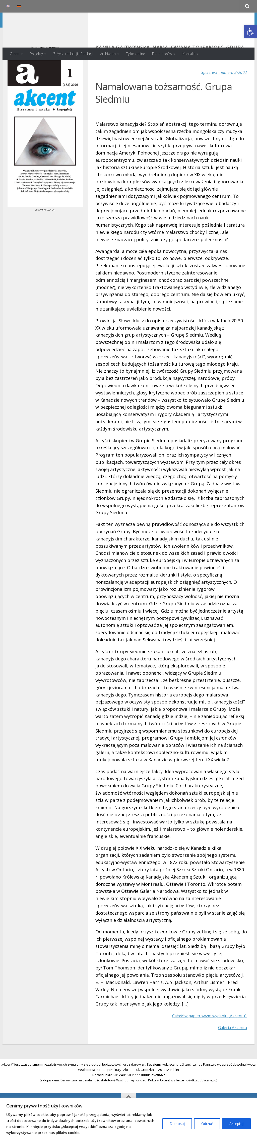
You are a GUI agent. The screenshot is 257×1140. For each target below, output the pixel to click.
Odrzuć (207, 1123)
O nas (14, 53)
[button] (250, 31)
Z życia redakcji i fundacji (73, 53)
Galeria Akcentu (230, 1047)
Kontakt (188, 53)
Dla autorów (162, 53)
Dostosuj (177, 1123)
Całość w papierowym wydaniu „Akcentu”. (202, 1036)
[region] (128, 1119)
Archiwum (108, 53)
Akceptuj (236, 1123)
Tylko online (135, 53)
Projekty (36, 53)
